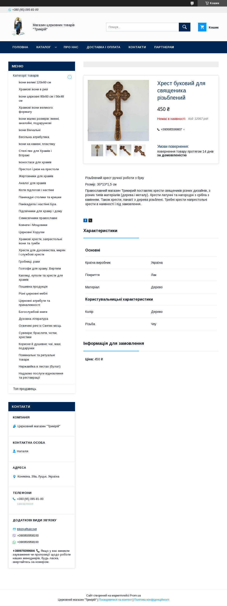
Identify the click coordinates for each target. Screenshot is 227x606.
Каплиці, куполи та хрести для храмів (41, 277)
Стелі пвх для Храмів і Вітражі (35, 153)
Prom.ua (135, 595)
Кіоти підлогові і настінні (36, 190)
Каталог (43, 47)
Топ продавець (24, 389)
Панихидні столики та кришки (40, 197)
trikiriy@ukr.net (27, 529)
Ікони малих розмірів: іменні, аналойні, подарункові (39, 121)
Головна (20, 47)
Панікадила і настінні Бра (37, 204)
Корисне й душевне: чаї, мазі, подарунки (40, 346)
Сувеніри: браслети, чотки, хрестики (38, 335)
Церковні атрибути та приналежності (34, 303)
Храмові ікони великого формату (36, 109)
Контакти (137, 47)
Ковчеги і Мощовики (33, 225)
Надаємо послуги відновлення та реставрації (41, 375)
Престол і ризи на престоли (39, 169)
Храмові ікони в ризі (33, 89)
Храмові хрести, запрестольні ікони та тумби (40, 241)
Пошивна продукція (33, 286)
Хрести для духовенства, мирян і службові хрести (42, 252)
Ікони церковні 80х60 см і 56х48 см (41, 98)
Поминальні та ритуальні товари (37, 357)
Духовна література (33, 318)
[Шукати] (184, 27)
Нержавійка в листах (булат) (39, 366)
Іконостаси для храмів (35, 162)
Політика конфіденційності (151, 599)
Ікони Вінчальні (30, 130)
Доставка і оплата (103, 47)
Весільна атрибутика (34, 137)
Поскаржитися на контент (115, 599)
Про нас (71, 47)
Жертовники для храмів (36, 176)
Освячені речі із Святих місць (40, 325)
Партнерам (164, 47)
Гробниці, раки (29, 261)
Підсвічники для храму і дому (40, 211)
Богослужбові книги (33, 312)
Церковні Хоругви (31, 232)
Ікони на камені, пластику (37, 144)
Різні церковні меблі (33, 293)
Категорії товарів (26, 75)
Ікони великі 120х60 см (35, 82)
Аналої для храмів (32, 183)
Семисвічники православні (38, 218)
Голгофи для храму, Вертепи (40, 268)
